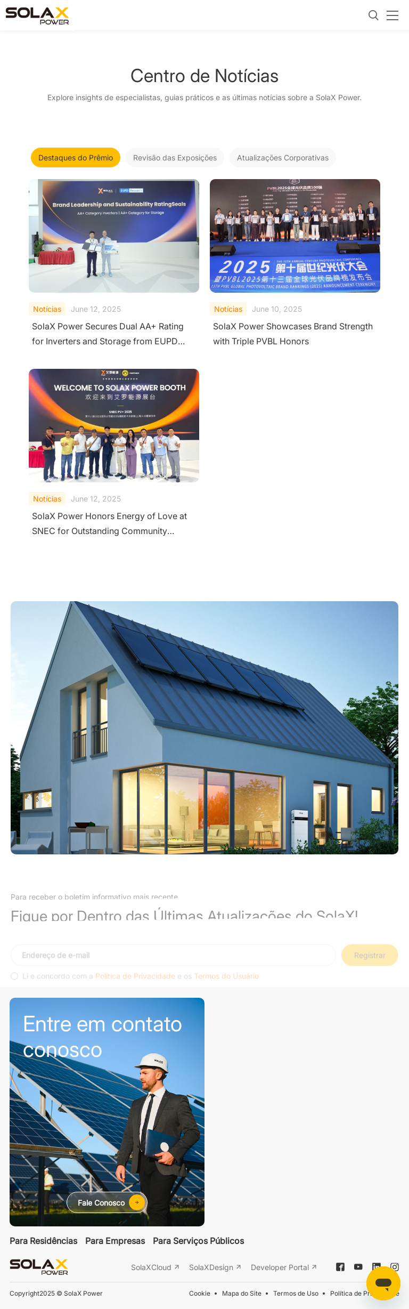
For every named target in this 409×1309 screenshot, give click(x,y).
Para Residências (43, 1240)
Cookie (199, 1293)
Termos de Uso (295, 1293)
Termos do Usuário (226, 985)
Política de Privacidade (135, 985)
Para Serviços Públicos (198, 1240)
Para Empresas (115, 1240)
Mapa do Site (241, 1293)
